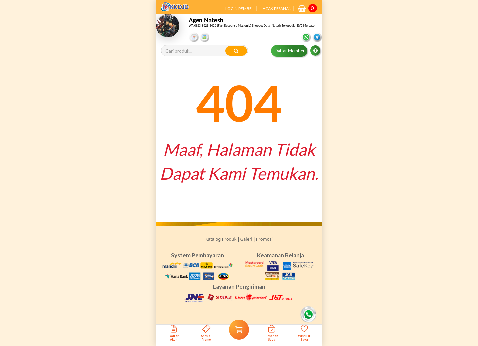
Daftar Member (290, 50)
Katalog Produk (221, 239)
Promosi (264, 239)
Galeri (246, 239)
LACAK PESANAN (276, 8)
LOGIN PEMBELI (240, 8)
